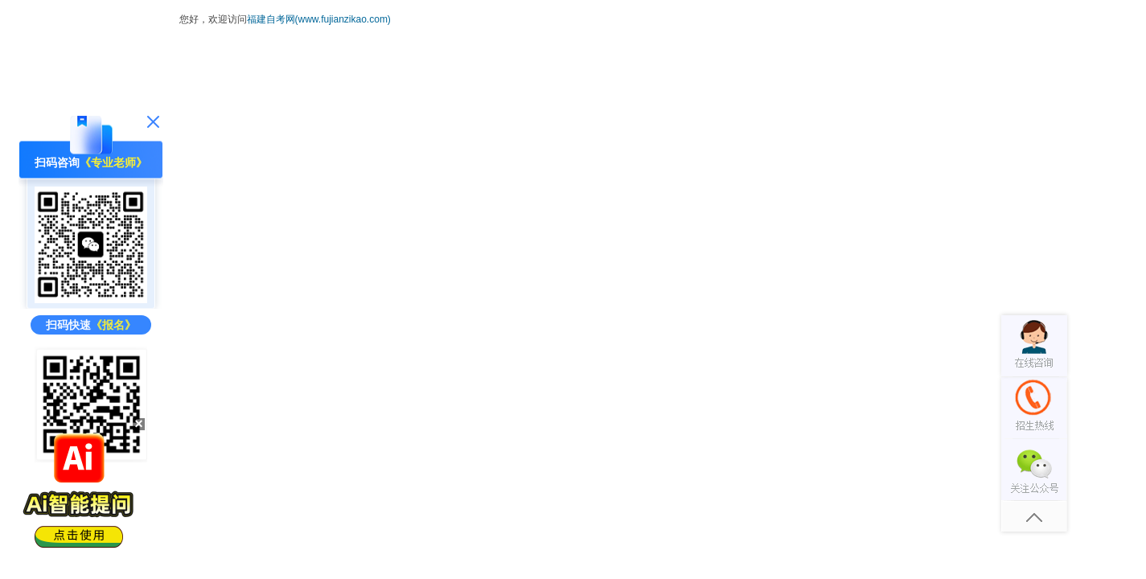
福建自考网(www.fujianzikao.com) (319, 19)
